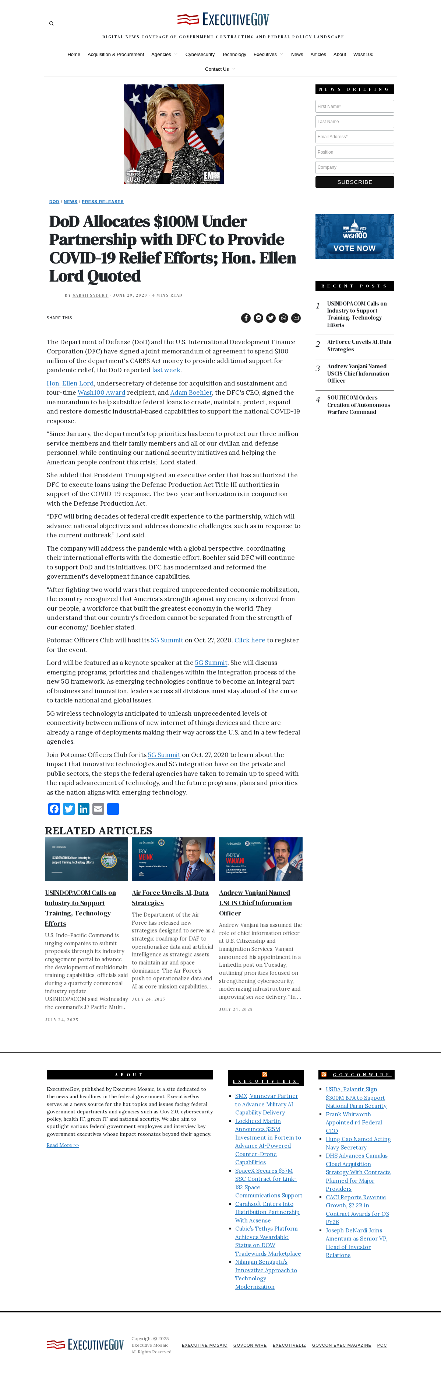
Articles (318, 54)
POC (382, 1345)
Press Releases (103, 201)
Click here (249, 640)
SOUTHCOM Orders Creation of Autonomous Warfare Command (359, 405)
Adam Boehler (191, 392)
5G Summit (167, 640)
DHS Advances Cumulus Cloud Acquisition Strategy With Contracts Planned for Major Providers (358, 1172)
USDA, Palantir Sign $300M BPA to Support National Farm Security (356, 1097)
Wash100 (363, 54)
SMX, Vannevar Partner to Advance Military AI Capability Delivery (266, 1104)
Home (73, 54)
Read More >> (63, 1145)
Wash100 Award (102, 392)
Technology (234, 54)
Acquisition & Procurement (116, 54)
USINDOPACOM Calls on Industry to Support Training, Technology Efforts (357, 314)
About (340, 54)
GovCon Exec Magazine (341, 1345)
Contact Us (217, 69)
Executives (265, 54)
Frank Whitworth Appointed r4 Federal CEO (354, 1122)
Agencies (161, 54)
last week (166, 370)
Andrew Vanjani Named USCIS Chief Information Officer (255, 903)
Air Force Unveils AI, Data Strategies (359, 346)
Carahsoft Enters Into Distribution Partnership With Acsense (267, 1212)
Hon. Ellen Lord (70, 383)
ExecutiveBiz (266, 1081)
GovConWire (362, 1075)
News (297, 54)
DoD (54, 201)
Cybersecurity (200, 54)
